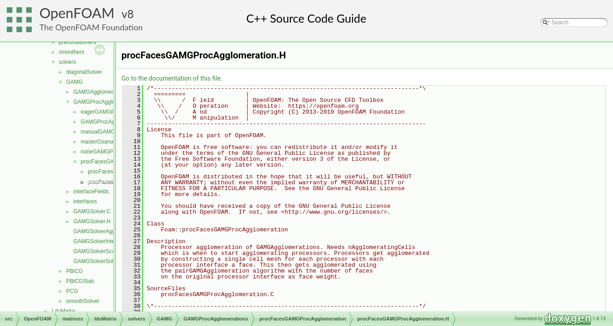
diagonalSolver (84, 72)
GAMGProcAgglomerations (106, 102)
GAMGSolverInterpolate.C (104, 241)
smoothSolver (82, 301)
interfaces (85, 201)
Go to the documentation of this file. (171, 78)
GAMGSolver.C (92, 211)
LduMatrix (64, 311)
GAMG (74, 82)
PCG (72, 291)
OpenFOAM (77, 13)
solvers (67, 62)
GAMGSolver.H (92, 221)
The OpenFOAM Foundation (91, 27)
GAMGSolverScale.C (99, 251)
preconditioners (77, 42)
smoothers (71, 52)
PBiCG (74, 271)
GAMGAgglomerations (100, 92)
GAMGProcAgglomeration (112, 122)
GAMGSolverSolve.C (99, 261)
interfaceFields (91, 191)
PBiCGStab (80, 281)
